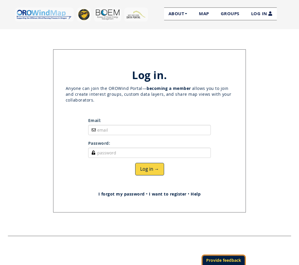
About (177, 14)
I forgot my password (121, 194)
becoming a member (169, 88)
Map (204, 14)
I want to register (168, 194)
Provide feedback (223, 260)
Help (196, 194)
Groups (230, 14)
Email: (94, 120)
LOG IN (261, 14)
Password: (99, 143)
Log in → (149, 169)
